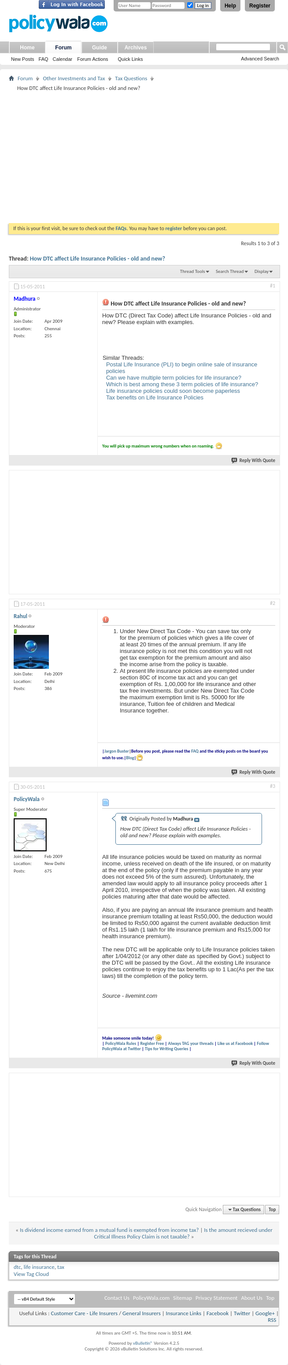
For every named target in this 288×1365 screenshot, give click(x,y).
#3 (272, 786)
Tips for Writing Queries (166, 1049)
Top (272, 1209)
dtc (17, 1267)
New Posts (22, 59)
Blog (130, 758)
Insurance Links (183, 1313)
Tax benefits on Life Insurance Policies (154, 397)
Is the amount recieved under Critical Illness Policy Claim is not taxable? (183, 1233)
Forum (63, 48)
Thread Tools (192, 271)
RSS (272, 1320)
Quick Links (130, 59)
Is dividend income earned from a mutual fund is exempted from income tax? (109, 1230)
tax (60, 1267)
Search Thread (230, 271)
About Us (251, 1297)
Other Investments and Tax (74, 78)
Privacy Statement (216, 1297)
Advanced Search (260, 58)
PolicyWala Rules (120, 1043)
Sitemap (182, 1297)
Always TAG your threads (191, 1043)
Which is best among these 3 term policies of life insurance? (182, 384)
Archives (136, 48)
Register (259, 6)
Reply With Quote (253, 460)
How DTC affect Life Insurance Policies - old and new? (97, 258)
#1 (272, 286)
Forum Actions (92, 59)
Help (230, 6)
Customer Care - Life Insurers (84, 1313)
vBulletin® (143, 1343)
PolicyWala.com (151, 1297)
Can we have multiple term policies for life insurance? (173, 377)
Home (27, 48)
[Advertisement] (144, 157)
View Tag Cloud (31, 1274)
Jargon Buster (116, 751)
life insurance (39, 1267)
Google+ (265, 1313)
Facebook (218, 1313)
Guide (99, 48)
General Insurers (141, 1313)
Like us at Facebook (235, 1043)
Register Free (152, 1043)
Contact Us (116, 1297)
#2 (272, 603)
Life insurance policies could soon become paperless (173, 391)
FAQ (43, 59)
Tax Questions (131, 78)
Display (262, 271)
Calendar (63, 59)
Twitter (242, 1313)
